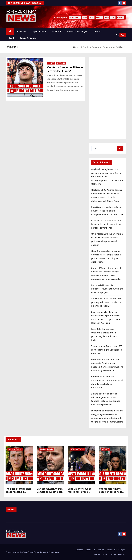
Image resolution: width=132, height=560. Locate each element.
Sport (11, 38)
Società (56, 31)
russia (91, 17)
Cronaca (22, 31)
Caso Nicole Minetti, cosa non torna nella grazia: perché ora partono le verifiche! (106, 224)
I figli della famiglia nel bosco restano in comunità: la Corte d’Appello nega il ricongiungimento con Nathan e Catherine (107, 176)
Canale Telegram (28, 38)
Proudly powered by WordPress (19, 552)
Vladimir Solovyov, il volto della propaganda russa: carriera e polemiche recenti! (106, 302)
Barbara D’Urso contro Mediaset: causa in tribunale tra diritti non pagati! (107, 289)
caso (113, 17)
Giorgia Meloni (74, 17)
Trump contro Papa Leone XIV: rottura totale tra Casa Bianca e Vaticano (106, 350)
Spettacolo (39, 31)
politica (99, 17)
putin (107, 17)
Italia (85, 17)
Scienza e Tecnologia (77, 31)
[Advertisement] (107, 98)
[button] (117, 34)
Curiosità (97, 31)
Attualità (105, 449)
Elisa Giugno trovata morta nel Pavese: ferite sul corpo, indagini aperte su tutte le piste (107, 211)
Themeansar (54, 552)
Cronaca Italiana (15, 449)
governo (120, 17)
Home (76, 47)
